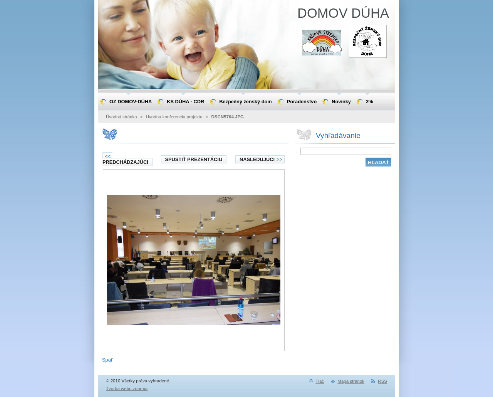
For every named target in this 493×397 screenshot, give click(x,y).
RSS (382, 381)
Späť (107, 360)
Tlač (319, 381)
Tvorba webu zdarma (127, 388)
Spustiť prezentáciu (194, 159)
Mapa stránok (350, 381)
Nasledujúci (261, 159)
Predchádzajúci (125, 159)
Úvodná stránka (121, 116)
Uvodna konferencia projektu (174, 116)
